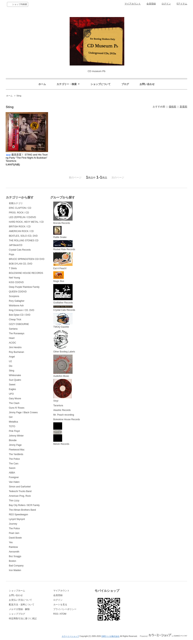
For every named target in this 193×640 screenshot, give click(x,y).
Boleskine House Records (66, 419)
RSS (55, 614)
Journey (13, 523)
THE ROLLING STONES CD (23, 240)
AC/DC (12, 342)
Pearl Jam (14, 533)
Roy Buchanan (16, 352)
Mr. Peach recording (63, 414)
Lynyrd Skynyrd (17, 519)
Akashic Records (62, 410)
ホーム (42, 84)
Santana (13, 328)
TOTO (12, 426)
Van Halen (14, 482)
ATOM (63, 614)
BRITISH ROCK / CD (20, 226)
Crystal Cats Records (20, 249)
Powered (163, 636)
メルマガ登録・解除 (19, 609)
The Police (14, 459)
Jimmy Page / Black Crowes (23, 412)
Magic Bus (58, 277)
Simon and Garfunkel (20, 486)
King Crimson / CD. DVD (21, 310)
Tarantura (58, 405)
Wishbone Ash (16, 305)
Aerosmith (14, 551)
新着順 (183, 106)
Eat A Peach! (63, 261)
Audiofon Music (63, 366)
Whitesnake (15, 375)
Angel (12, 356)
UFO (11, 394)
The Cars (13, 463)
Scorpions (14, 296)
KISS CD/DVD (16, 282)
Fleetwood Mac (17, 449)
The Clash (14, 403)
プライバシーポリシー (64, 609)
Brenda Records (63, 213)
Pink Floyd (14, 431)
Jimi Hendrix (15, 347)
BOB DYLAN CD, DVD (20, 263)
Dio (10, 366)
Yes (11, 542)
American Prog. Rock (20, 496)
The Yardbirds (16, 454)
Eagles (12, 389)
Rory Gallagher (17, 301)
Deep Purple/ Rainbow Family (24, 287)
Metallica (13, 421)
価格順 (172, 106)
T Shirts (13, 268)
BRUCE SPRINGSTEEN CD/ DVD (26, 259)
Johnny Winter (16, 435)
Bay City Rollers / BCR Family (24, 505)
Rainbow (13, 547)
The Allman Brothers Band (22, 510)
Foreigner (14, 477)
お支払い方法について (20, 600)
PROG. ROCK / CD (19, 212)
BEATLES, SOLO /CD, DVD (23, 236)
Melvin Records (61, 434)
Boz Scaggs (15, 556)
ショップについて (101, 84)
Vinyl (62, 390)
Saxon (12, 468)
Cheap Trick (15, 319)
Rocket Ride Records (64, 245)
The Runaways (16, 333)
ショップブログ (17, 614)
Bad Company (16, 565)
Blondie (13, 440)
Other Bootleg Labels (64, 341)
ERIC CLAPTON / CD (20, 208)
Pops (11, 254)
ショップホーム (17, 590)
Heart (11, 338)
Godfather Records (63, 294)
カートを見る (60, 604)
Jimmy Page (15, 445)
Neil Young (14, 277)
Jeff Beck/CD (15, 245)
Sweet (12, 384)
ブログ (125, 84)
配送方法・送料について (21, 604)
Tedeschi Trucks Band (20, 491)
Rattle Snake (60, 232)
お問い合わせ (147, 84)
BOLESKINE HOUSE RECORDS (26, 273)
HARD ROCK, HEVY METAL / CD (26, 222)
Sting (18, 95)
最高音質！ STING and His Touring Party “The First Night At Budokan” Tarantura (27, 157)
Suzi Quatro (15, 380)
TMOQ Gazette (63, 320)
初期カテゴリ (16, 203)
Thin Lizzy (14, 500)
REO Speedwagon (18, 514)
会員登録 (151, 3)
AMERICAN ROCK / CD (21, 231)
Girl (11, 417)
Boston (12, 561)
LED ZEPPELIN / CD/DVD (22, 217)
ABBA (12, 472)
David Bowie (15, 537)
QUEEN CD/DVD (18, 291)
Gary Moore (15, 398)
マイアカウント (132, 3)
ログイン (166, 3)
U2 (10, 361)
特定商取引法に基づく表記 (23, 618)
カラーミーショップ (70, 636)
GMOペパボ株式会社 (110, 636)
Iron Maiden (15, 570)
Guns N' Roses (16, 407)
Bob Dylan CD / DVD (19, 315)
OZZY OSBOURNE (19, 324)
